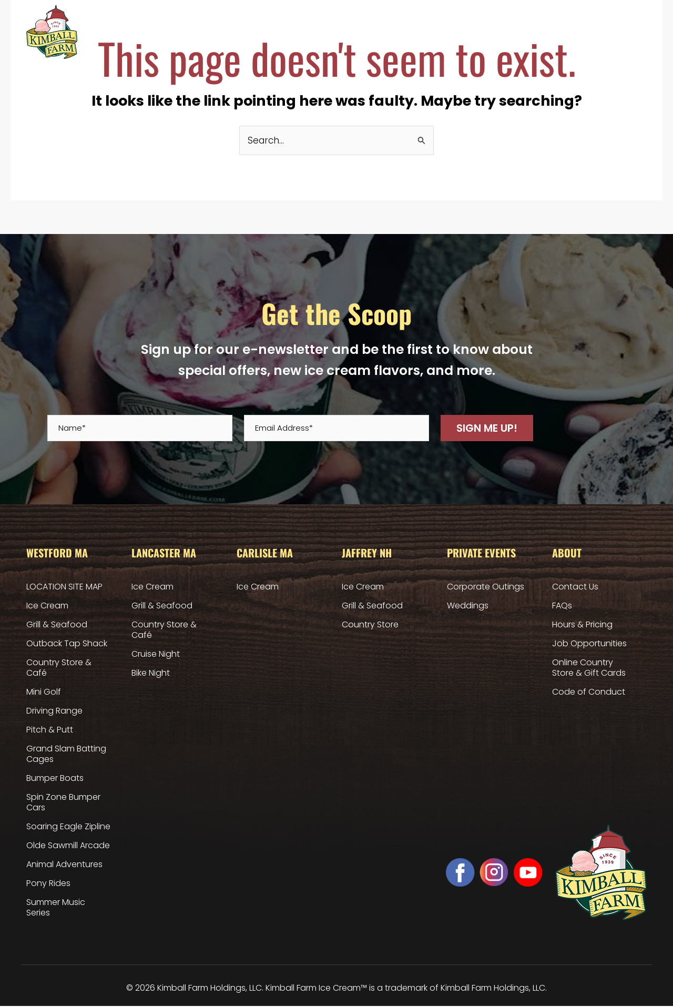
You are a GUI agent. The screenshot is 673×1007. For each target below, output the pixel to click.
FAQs (562, 606)
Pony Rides (48, 884)
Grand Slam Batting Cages (66, 754)
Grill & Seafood (56, 625)
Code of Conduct (588, 692)
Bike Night (150, 673)
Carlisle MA (317, 32)
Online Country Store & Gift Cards (583, 31)
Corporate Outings (485, 587)
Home (137, 32)
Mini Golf (43, 692)
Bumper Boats (55, 778)
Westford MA (190, 32)
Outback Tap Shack (66, 644)
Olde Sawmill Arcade (68, 846)
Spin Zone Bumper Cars (63, 802)
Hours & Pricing (490, 31)
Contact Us (575, 587)
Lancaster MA (255, 32)
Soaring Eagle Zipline (68, 827)
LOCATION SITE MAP (64, 587)
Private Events (430, 31)
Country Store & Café (58, 668)
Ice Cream (47, 606)
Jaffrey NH (374, 32)
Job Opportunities (589, 644)
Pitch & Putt (49, 730)
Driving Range (54, 711)
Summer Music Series (55, 908)
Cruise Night (155, 654)
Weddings (467, 606)
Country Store (370, 625)
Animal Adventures (64, 865)
